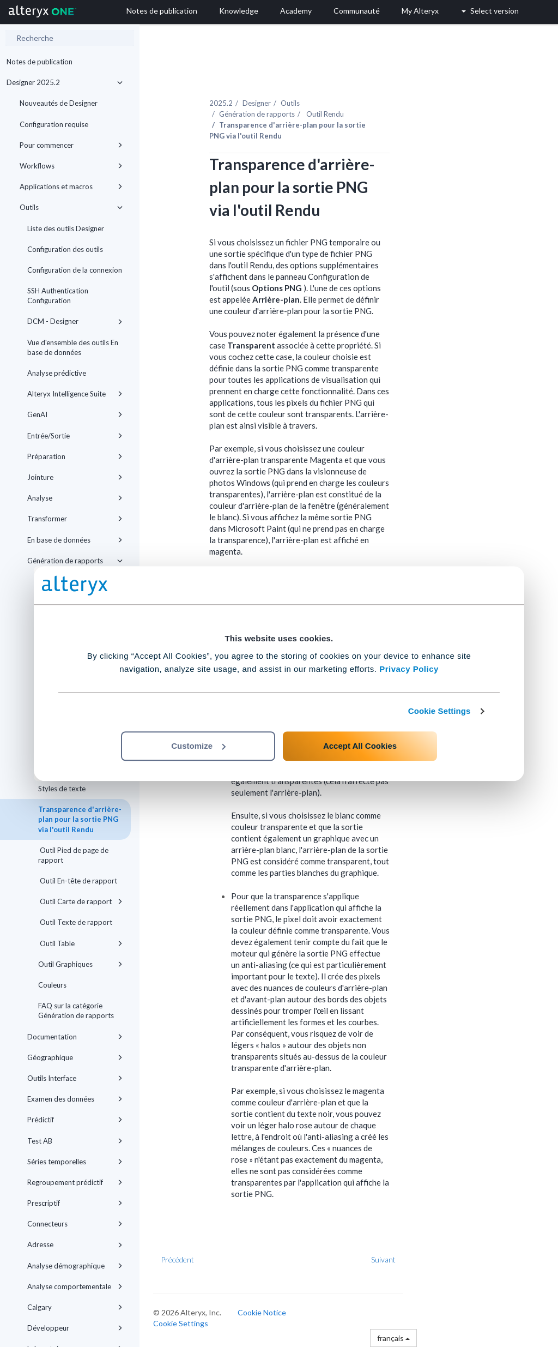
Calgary (75, 1307)
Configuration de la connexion (74, 270)
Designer (256, 103)
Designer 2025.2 (65, 82)
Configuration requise (54, 124)
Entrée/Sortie (75, 435)
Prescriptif (75, 1203)
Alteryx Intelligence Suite (75, 393)
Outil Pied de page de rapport (73, 855)
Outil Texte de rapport (75, 922)
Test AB (75, 1140)
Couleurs (52, 985)
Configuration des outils (65, 249)
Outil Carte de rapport (80, 901)
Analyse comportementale (75, 1286)
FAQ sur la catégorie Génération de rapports (76, 1010)
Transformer (75, 518)
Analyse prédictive (56, 373)
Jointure (75, 477)
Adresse (75, 1244)
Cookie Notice (262, 1312)
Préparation (75, 456)
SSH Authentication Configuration (57, 295)
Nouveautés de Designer (59, 103)
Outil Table (80, 943)
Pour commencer (71, 145)
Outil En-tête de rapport (77, 880)
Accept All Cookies (360, 745)
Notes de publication (39, 61)
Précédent (177, 1259)
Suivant (383, 1259)
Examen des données (75, 1099)
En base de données (75, 540)
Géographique (75, 1057)
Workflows (71, 165)
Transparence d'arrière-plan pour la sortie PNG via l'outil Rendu (80, 819)
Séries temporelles (75, 1161)
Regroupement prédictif (75, 1182)
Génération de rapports (75, 560)
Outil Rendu (324, 114)
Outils (71, 207)
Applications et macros (71, 186)
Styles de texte (62, 788)
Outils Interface (75, 1078)
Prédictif (75, 1119)
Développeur (75, 1328)
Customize (198, 745)
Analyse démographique (75, 1265)
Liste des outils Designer (65, 228)
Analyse (75, 498)
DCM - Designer (75, 321)
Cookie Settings (439, 710)
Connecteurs (75, 1223)
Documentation (75, 1036)
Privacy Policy (409, 669)
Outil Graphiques (80, 964)
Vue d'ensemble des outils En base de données (72, 347)
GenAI (75, 414)
